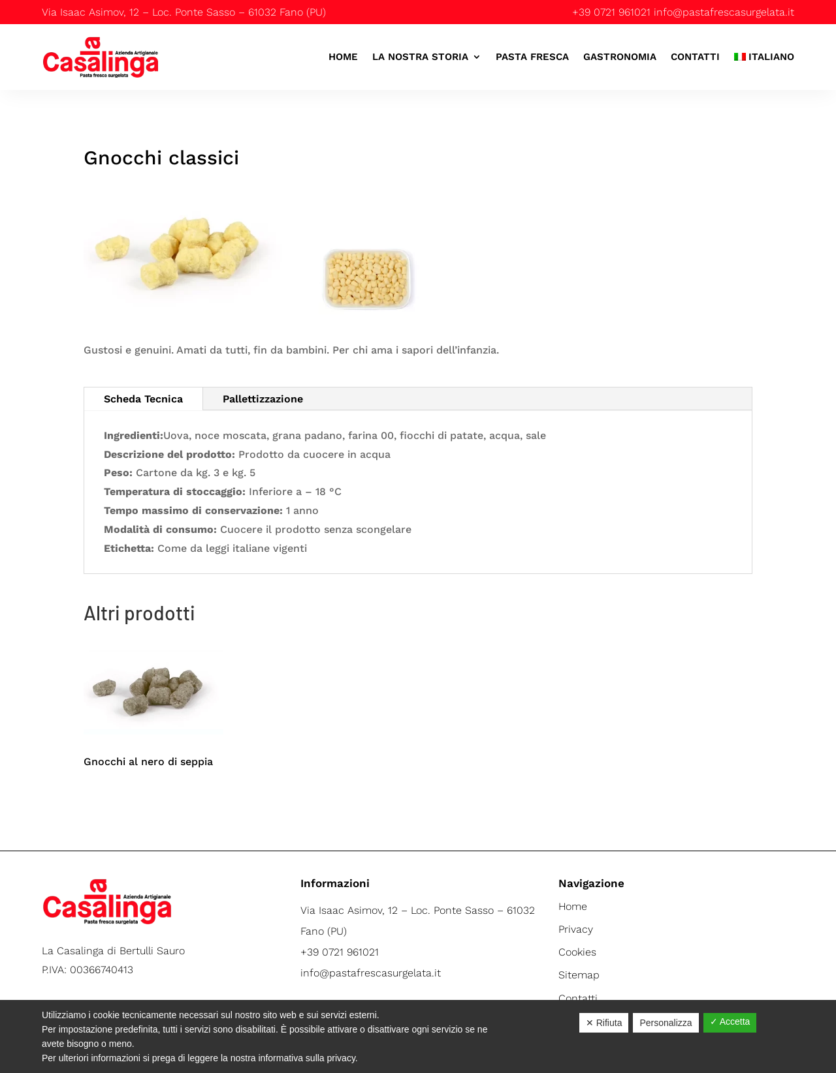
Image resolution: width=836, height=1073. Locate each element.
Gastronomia (619, 57)
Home (343, 57)
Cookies (577, 952)
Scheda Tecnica (143, 399)
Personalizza (665, 1023)
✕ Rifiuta (604, 1023)
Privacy (575, 929)
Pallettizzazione (263, 399)
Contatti (695, 57)
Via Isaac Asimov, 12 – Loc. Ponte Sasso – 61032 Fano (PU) (184, 12)
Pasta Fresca (532, 57)
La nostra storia (420, 57)
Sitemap (579, 975)
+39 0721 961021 (611, 12)
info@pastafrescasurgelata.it (724, 12)
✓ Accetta (730, 1021)
